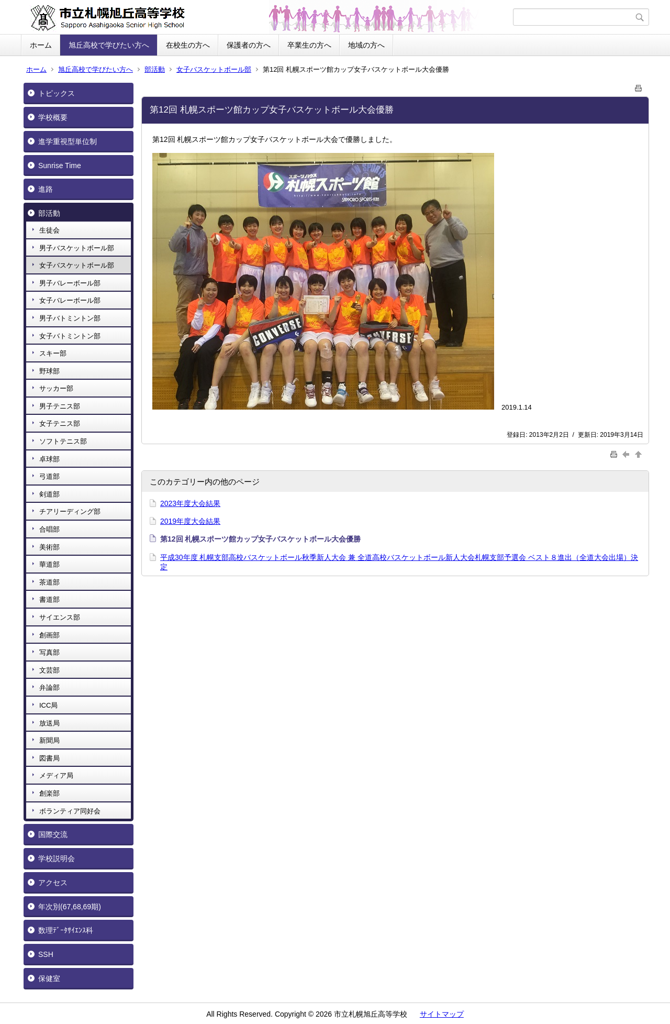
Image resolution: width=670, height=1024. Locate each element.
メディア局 (56, 775)
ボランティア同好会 (69, 811)
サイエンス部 (59, 617)
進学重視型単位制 (67, 141)
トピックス (56, 93)
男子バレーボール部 (69, 283)
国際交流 (53, 834)
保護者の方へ (249, 45)
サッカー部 (56, 388)
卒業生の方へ (309, 45)
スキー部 (52, 353)
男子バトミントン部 (69, 318)
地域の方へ (366, 45)
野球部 (49, 371)
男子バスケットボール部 (76, 248)
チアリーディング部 (69, 511)
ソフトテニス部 (63, 441)
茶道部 (49, 582)
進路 (45, 189)
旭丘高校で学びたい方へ (109, 45)
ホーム (41, 45)
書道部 (49, 599)
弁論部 (49, 687)
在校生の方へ (188, 45)
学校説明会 (56, 858)
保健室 (49, 978)
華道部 (49, 564)
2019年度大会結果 (190, 521)
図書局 (49, 758)
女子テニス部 (59, 423)
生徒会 (49, 230)
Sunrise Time (59, 165)
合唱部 (49, 529)
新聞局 (49, 740)
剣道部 (49, 494)
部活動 (154, 69)
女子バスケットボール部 (213, 69)
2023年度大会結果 (190, 503)
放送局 (49, 723)
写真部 (49, 652)
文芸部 (49, 670)
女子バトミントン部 (69, 336)
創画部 (49, 635)
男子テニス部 (59, 406)
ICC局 (48, 705)
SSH (45, 954)
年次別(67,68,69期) (69, 906)
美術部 (49, 547)
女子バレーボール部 (69, 300)
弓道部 (49, 476)
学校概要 (53, 117)
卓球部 (49, 459)
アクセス (53, 882)
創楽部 (49, 793)
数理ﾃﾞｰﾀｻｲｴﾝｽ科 (65, 930)
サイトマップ (442, 1014)
